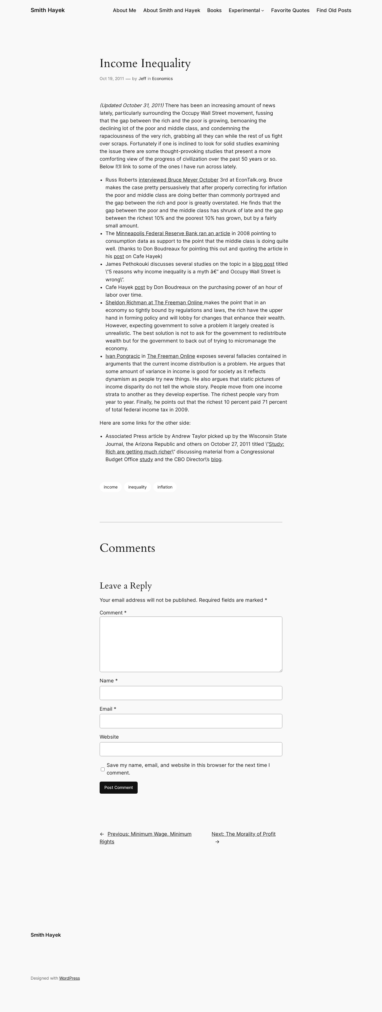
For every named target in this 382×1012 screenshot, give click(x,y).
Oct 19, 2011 (112, 78)
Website (109, 737)
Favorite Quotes (290, 10)
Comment (113, 613)
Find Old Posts (334, 10)
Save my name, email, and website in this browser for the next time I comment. (188, 769)
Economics (162, 78)
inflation (164, 486)
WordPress (69, 978)
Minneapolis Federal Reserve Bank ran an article (173, 233)
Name (109, 681)
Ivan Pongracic (123, 356)
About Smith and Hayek (171, 10)
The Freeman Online (171, 356)
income (111, 486)
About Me (124, 10)
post (119, 256)
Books (214, 10)
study (146, 459)
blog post (263, 264)
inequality (137, 486)
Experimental (244, 10)
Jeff (142, 78)
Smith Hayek (48, 10)
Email (108, 709)
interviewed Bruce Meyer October (178, 180)
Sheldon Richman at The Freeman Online (155, 302)
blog (216, 459)
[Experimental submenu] (262, 10)
